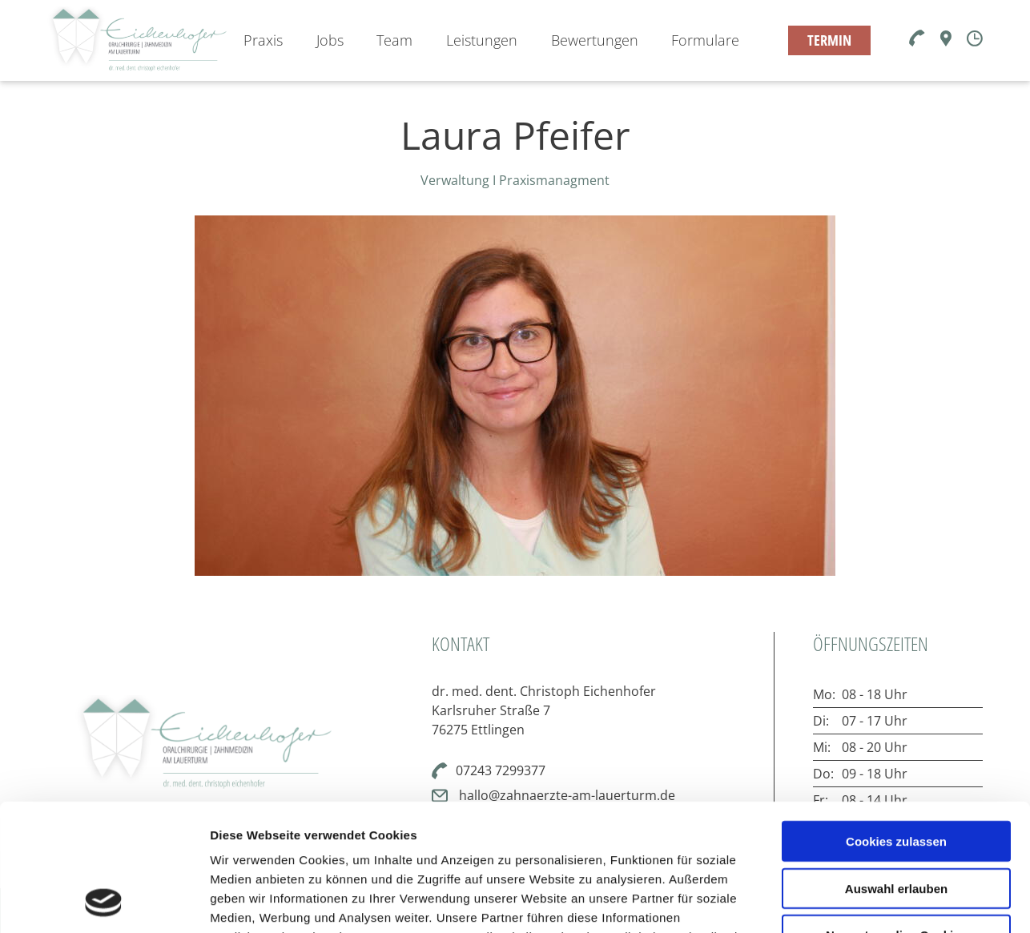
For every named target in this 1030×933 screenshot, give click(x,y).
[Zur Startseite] (137, 40)
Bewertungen (594, 40)
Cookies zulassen (896, 722)
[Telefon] (917, 39)
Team (394, 40)
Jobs (330, 40)
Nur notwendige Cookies (896, 816)
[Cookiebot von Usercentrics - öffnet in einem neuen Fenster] (104, 902)
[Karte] (946, 41)
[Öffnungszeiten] (975, 39)
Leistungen (481, 40)
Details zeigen (851, 901)
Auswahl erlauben (896, 769)
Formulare (705, 40)
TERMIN (829, 40)
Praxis (263, 40)
